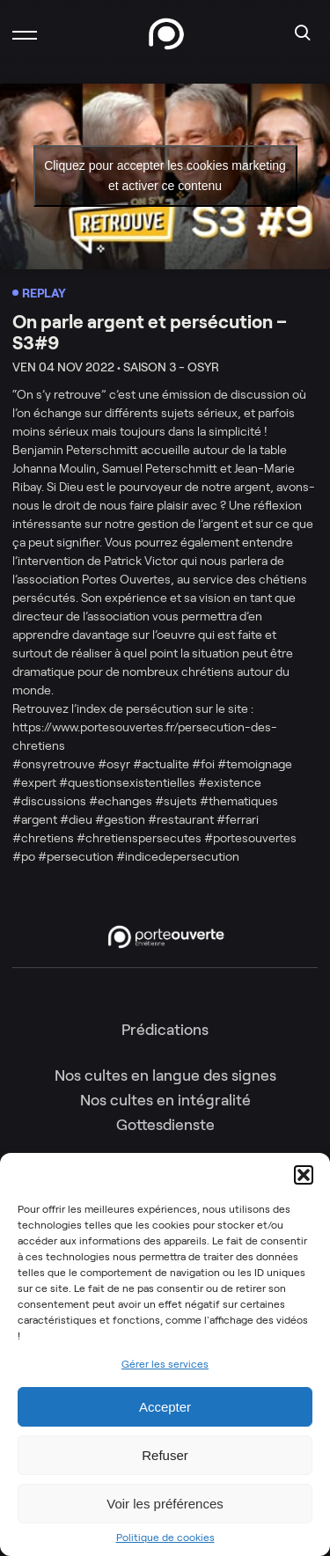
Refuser (165, 1455)
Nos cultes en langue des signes (165, 1075)
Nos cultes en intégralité (165, 1100)
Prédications (165, 1030)
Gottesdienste (165, 1125)
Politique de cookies (165, 1537)
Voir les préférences (165, 1503)
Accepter (165, 1406)
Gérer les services (165, 1363)
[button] (303, 1175)
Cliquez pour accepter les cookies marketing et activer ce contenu (165, 175)
